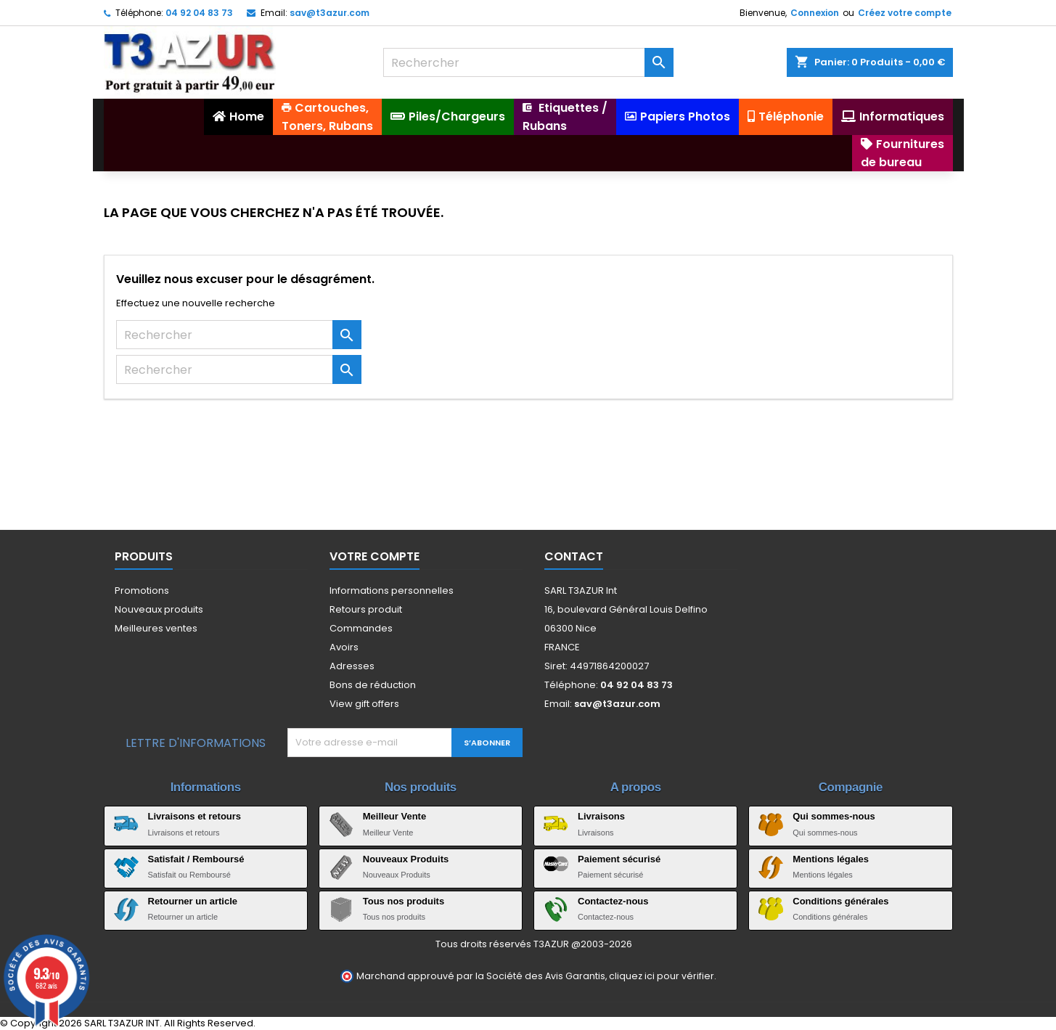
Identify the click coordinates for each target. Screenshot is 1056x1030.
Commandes (361, 628)
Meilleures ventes (156, 628)
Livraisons (601, 816)
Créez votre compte (904, 13)
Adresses (352, 666)
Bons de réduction (373, 685)
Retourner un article (193, 901)
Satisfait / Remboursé (196, 859)
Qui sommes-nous (834, 816)
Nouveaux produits (159, 609)
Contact (573, 556)
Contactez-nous (613, 901)
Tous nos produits (403, 901)
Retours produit (366, 609)
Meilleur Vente (394, 816)
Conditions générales (840, 901)
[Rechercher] (528, 62)
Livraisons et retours (195, 816)
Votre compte (374, 556)
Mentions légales (831, 859)
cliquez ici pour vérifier (661, 976)
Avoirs (344, 647)
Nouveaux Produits (406, 859)
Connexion (814, 13)
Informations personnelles (392, 590)
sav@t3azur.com (329, 13)
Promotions (142, 590)
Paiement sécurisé (619, 859)
